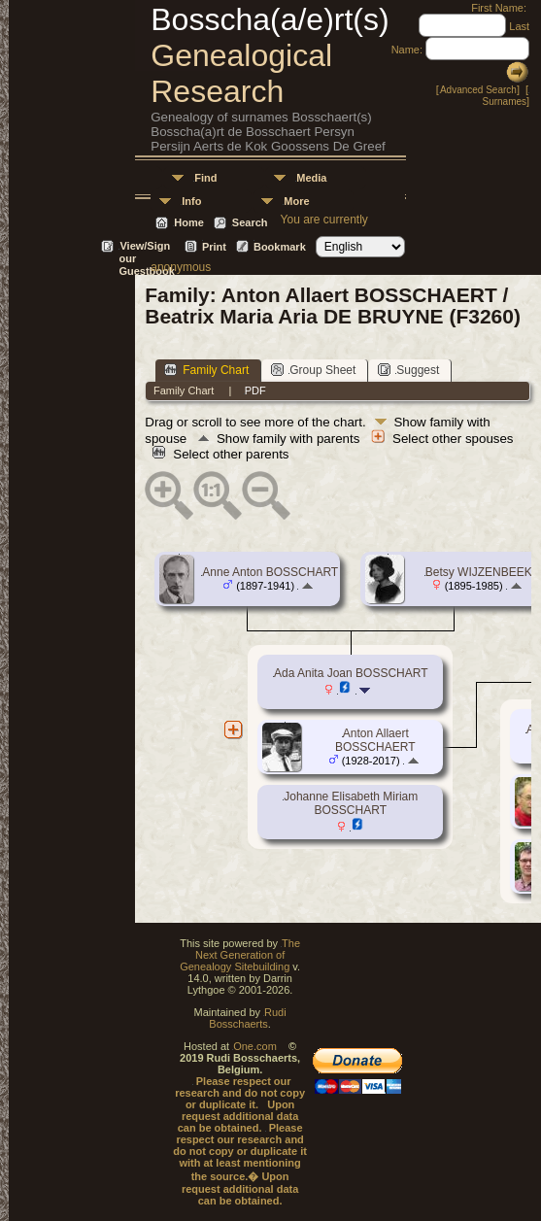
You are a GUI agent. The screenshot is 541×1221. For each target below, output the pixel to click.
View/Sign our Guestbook (146, 247)
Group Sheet (313, 369)
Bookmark (280, 247)
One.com (255, 1046)
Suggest (408, 369)
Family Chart (206, 369)
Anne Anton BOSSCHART (270, 572)
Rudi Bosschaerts (247, 1018)
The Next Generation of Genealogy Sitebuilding (240, 954)
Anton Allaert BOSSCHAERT (375, 740)
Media (311, 178)
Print (214, 247)
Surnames (504, 101)
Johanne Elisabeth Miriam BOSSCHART (351, 803)
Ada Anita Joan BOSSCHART (351, 673)
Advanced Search (478, 90)
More (296, 201)
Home (189, 222)
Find (205, 178)
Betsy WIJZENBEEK (478, 572)
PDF (255, 390)
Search (250, 222)
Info (191, 201)
